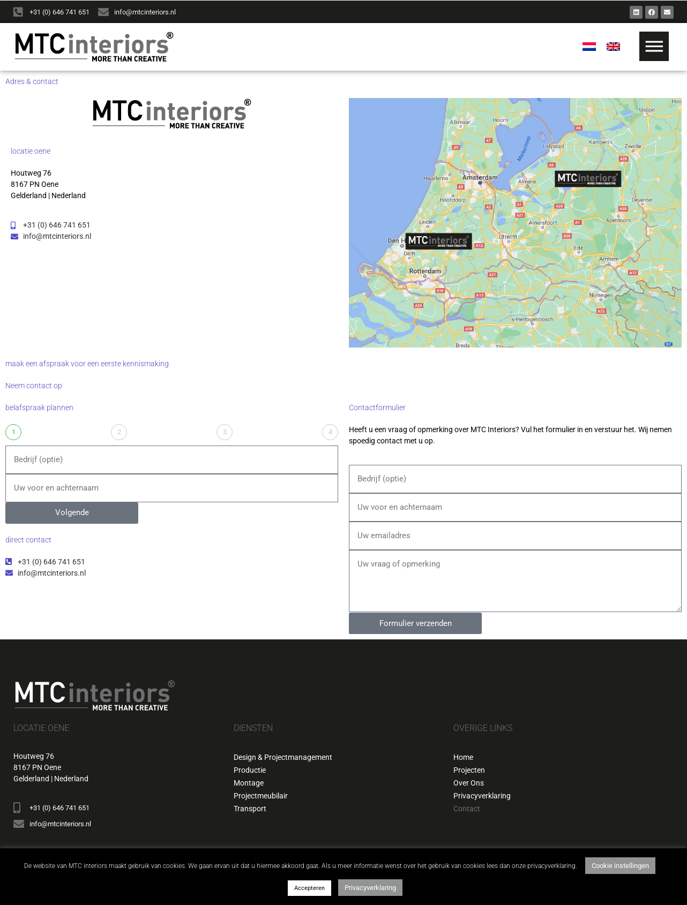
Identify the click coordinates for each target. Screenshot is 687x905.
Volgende (72, 512)
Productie (250, 770)
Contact (466, 808)
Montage (249, 783)
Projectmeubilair (261, 795)
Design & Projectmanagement (283, 757)
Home (463, 757)
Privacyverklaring (482, 795)
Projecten (469, 770)
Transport (250, 808)
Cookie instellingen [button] (620, 866)
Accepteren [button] (309, 888)
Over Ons (468, 783)
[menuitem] (589, 47)
